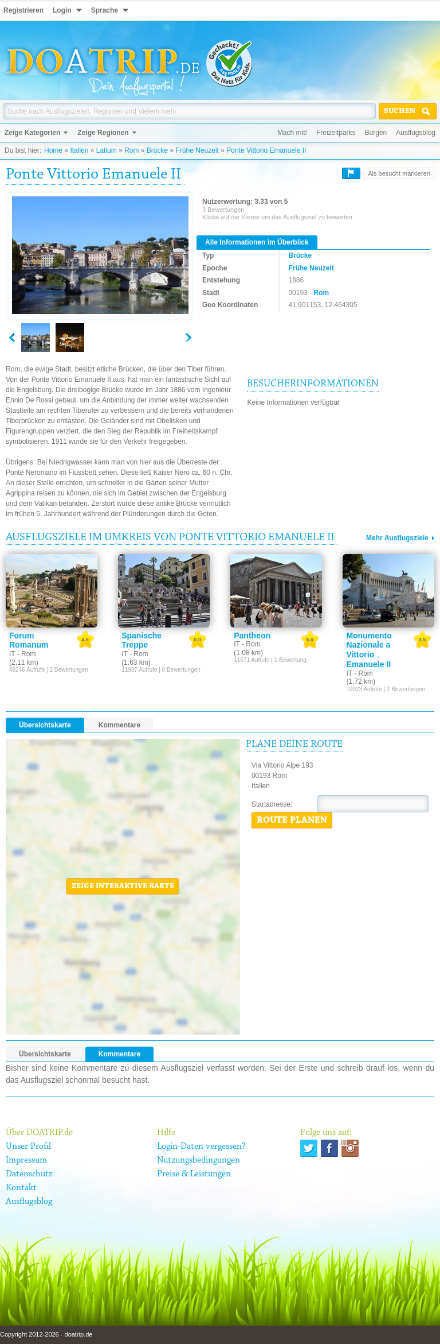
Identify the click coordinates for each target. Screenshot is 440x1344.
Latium (106, 150)
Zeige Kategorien (32, 133)
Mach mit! (292, 133)
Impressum (26, 1160)
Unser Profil (28, 1146)
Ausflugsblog (415, 133)
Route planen (292, 820)
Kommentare (119, 725)
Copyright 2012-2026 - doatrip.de (46, 1334)
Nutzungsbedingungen (198, 1160)
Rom (131, 150)
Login (62, 10)
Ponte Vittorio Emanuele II (266, 150)
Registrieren (23, 10)
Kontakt (21, 1187)
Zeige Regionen (102, 133)
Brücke (157, 150)
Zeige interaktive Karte (123, 886)
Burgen (376, 133)
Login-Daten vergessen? (201, 1146)
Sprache (104, 10)
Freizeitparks (336, 133)
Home (53, 150)
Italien (79, 150)
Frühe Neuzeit (197, 150)
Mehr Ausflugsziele (397, 538)
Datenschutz (29, 1174)
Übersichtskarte (45, 725)
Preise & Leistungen (194, 1174)
